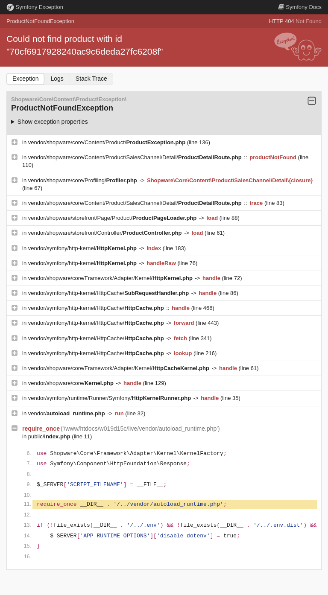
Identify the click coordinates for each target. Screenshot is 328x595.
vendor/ (67, 413)
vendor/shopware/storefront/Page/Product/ (113, 218)
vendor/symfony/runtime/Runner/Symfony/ (110, 398)
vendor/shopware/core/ (71, 383)
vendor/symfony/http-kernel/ (83, 248)
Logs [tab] (56, 78)
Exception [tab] (25, 78)
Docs (300, 7)
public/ (50, 436)
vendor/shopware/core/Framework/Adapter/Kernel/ (111, 278)
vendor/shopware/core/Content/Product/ (107, 142)
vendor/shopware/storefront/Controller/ (105, 233)
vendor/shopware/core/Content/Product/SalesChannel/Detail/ (135, 157)
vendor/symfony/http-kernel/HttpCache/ (109, 293)
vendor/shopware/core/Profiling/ (83, 180)
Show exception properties (53, 121)
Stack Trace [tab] (91, 78)
